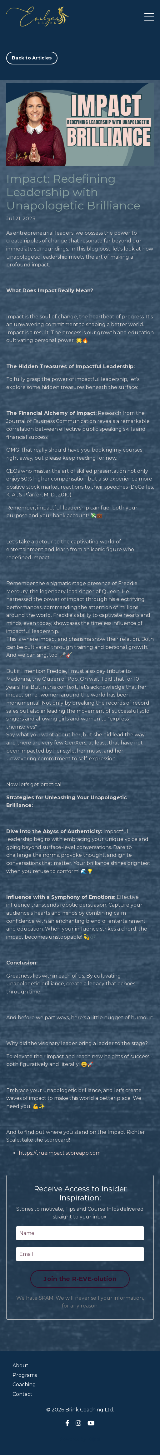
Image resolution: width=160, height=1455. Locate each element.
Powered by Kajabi (80, 1439)
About (20, 1365)
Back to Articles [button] (32, 58)
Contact (22, 1394)
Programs (24, 1375)
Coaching (24, 1384)
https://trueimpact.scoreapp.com (60, 1153)
